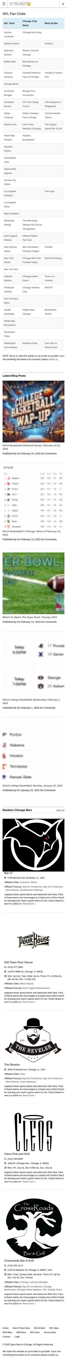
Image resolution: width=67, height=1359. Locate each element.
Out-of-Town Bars (21, 1328)
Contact (6, 1336)
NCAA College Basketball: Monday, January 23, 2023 (33, 785)
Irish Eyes (49, 191)
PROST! (49, 287)
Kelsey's (49, 43)
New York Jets (11, 269)
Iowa (22, 1074)
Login (17, 1336)
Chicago (24, 1282)
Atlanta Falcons (11, 43)
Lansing (34, 1282)
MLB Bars (7, 1332)
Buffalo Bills (10, 61)
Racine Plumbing (53, 258)
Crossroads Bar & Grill (19, 1260)
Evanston (25, 882)
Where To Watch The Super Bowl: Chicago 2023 (30, 617)
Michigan (43, 1282)
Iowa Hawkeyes (28, 1081)
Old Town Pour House (18, 962)
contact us (53, 359)
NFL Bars (54, 1328)
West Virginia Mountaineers (36, 988)
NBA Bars (21, 1332)
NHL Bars (35, 1332)
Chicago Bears (11, 84)
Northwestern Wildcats (31, 890)
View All (60, 810)
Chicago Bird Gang (32, 32)
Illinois (34, 882)
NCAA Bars (39, 1328)
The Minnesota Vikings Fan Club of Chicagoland (32, 224)
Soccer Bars (50, 1332)
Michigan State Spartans (29, 1289)
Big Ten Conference (32, 886)
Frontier (48, 247)
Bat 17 (8, 873)
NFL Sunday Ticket (52, 1289)
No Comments (49, 453)
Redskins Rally (30, 343)
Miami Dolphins (11, 213)
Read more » (29, 903)
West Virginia (26, 983)
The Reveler (12, 1064)
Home (6, 1328)
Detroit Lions (10, 124)
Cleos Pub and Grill (17, 1154)
